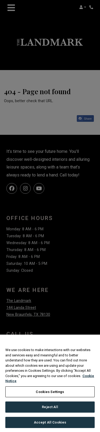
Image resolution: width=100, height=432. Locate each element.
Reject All (50, 410)
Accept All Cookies (50, 425)
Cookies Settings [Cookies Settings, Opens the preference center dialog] (50, 395)
